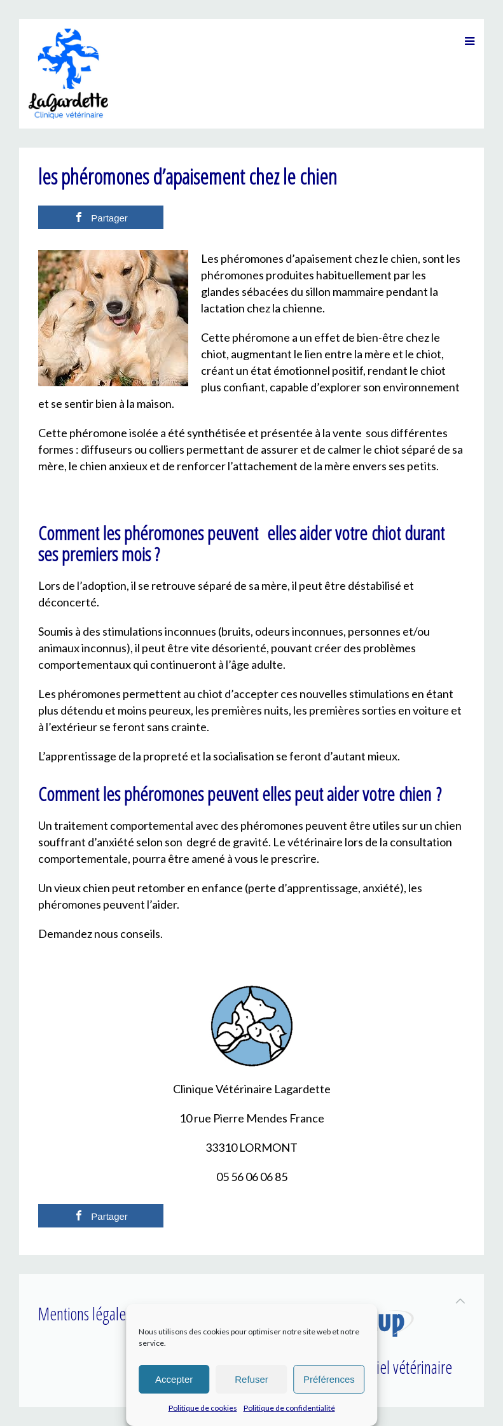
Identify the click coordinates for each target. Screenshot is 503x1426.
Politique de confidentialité (289, 1408)
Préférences (329, 1379)
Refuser (251, 1379)
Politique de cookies (203, 1408)
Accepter (174, 1379)
